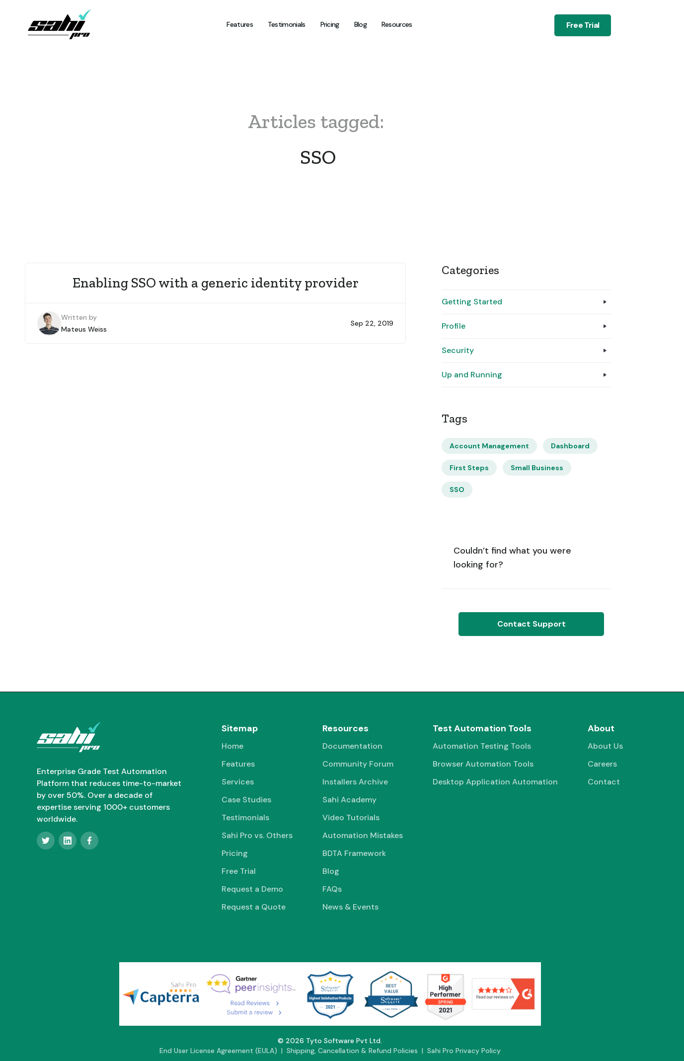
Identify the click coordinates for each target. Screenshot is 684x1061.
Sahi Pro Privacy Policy (464, 1050)
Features (239, 24)
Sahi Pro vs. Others (257, 835)
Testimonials (286, 24)
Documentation (352, 746)
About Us (605, 746)
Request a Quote (254, 907)
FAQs (332, 889)
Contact (604, 782)
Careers (602, 764)
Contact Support (531, 624)
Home (232, 746)
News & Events (350, 907)
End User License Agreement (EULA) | (223, 1050)
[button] (395, 24)
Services (238, 782)
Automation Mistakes (362, 835)
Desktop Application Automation (495, 782)
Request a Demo (252, 889)
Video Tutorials (351, 817)
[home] (59, 24)
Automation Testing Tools (482, 746)
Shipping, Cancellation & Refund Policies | (357, 1050)
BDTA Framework (354, 853)
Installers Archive (355, 782)
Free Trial (582, 25)
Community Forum (357, 764)
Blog (360, 24)
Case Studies (246, 799)
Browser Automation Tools (483, 764)
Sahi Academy (349, 799)
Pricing (329, 24)
